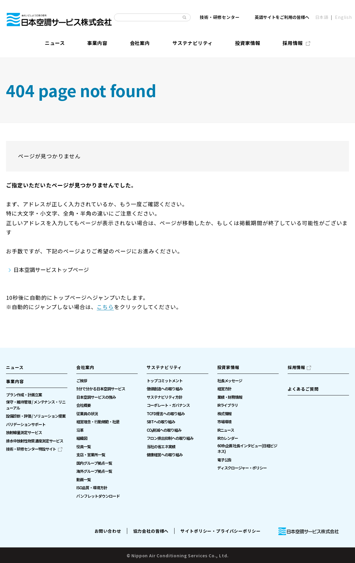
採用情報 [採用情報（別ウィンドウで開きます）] (296, 367)
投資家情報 (228, 367)
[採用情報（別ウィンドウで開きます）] (296, 42)
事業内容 (15, 381)
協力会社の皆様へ (151, 531)
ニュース (14, 367)
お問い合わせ (108, 531)
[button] (36, 383)
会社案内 (85, 367)
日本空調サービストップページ (51, 269)
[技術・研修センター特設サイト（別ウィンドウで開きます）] (34, 449)
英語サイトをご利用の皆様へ (282, 17)
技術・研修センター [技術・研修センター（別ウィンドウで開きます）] (220, 17)
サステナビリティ (164, 367)
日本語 (322, 17)
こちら (105, 307)
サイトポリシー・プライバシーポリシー (220, 531)
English (343, 17)
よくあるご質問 (303, 389)
